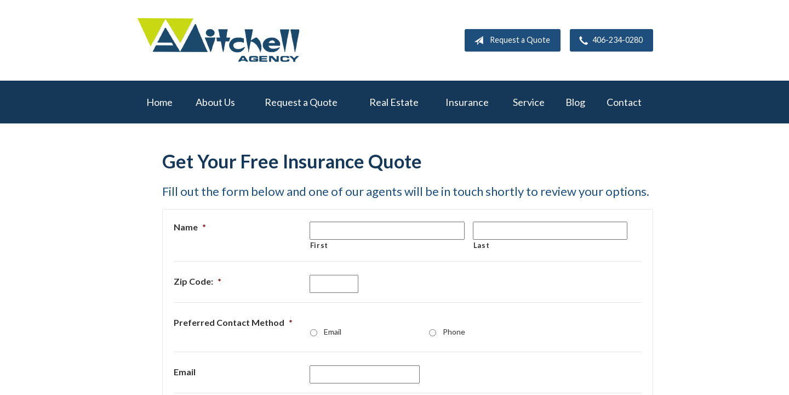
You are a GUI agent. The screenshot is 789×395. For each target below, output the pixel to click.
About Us (215, 102)
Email (332, 331)
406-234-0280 (609, 40)
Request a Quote (510, 40)
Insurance (467, 102)
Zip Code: (197, 281)
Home (159, 102)
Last (481, 245)
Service (529, 102)
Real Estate (394, 102)
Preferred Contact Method (233, 322)
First (319, 245)
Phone (454, 331)
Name (190, 227)
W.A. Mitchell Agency (218, 40)
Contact (624, 102)
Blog (575, 102)
